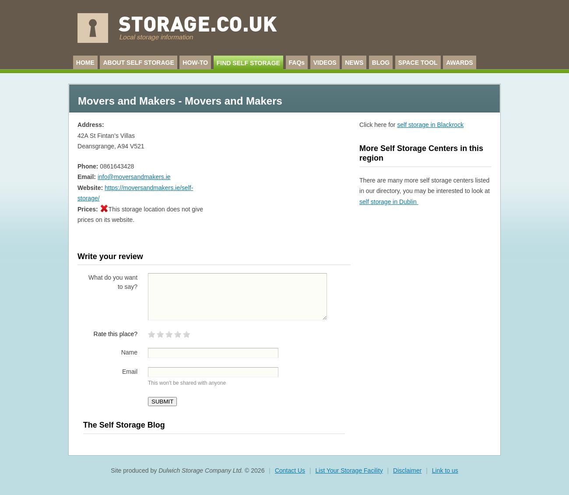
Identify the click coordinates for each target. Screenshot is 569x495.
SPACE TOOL (418, 62)
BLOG (381, 62)
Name (129, 352)
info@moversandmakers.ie (134, 176)
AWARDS (459, 62)
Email (129, 371)
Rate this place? (115, 333)
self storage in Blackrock (430, 124)
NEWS (354, 62)
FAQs (297, 62)
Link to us (445, 470)
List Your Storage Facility (349, 470)
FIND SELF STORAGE (248, 63)
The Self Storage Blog (124, 425)
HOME (85, 62)
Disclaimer (407, 470)
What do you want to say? (112, 282)
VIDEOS (325, 62)
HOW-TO (195, 62)
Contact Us (290, 470)
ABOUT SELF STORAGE (138, 62)
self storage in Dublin (388, 201)
